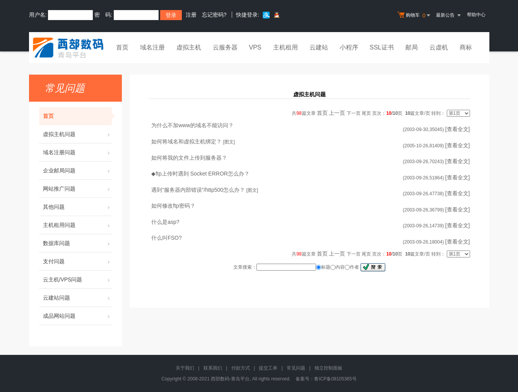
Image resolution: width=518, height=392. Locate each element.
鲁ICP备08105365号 (335, 379)
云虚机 (438, 47)
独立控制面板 (328, 368)
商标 (466, 47)
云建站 (318, 47)
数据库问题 (77, 243)
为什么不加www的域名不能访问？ (192, 125)
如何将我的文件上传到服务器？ (189, 158)
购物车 (414, 15)
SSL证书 (382, 47)
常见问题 (296, 368)
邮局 (411, 47)
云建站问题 (77, 298)
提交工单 (268, 368)
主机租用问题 (77, 225)
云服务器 (225, 47)
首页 (122, 47)
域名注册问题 (77, 152)
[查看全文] (457, 129)
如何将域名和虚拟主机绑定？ (186, 141)
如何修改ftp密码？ (173, 206)
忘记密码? (214, 15)
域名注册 (152, 47)
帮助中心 (476, 14)
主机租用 (285, 47)
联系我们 (212, 368)
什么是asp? (165, 222)
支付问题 (77, 261)
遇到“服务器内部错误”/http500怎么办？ (198, 190)
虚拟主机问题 (77, 134)
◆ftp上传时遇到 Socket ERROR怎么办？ (200, 173)
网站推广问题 (77, 189)
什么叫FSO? (166, 238)
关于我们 (185, 368)
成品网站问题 (77, 316)
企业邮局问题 (77, 170)
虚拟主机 (188, 47)
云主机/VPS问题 (77, 279)
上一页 (337, 113)
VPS (255, 47)
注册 (191, 15)
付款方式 (240, 368)
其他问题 (77, 207)
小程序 (349, 47)
